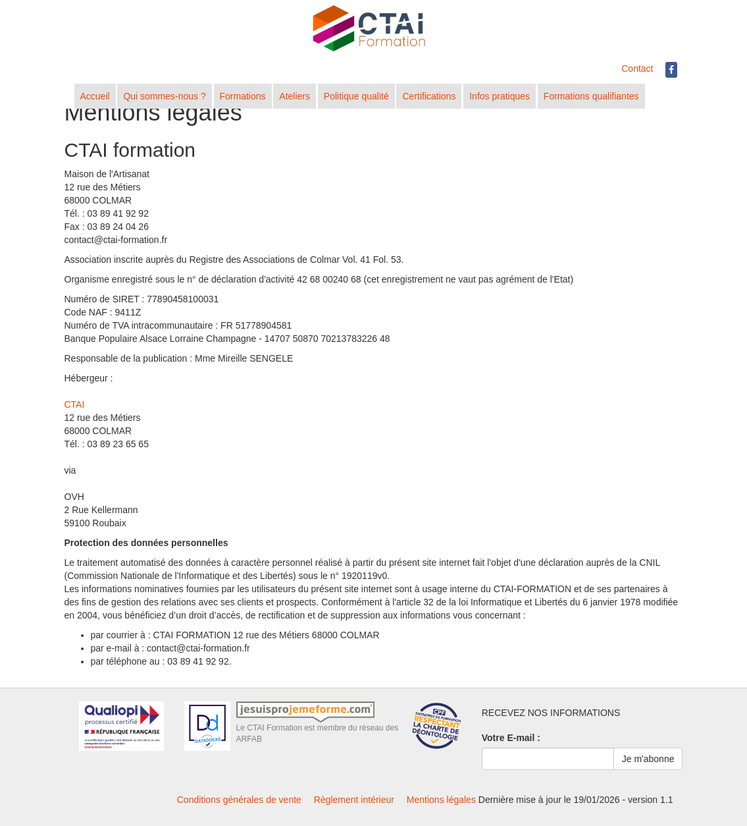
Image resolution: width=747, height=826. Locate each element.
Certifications (428, 96)
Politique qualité (356, 96)
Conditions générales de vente (239, 799)
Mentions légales (441, 799)
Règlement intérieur (354, 799)
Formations (243, 96)
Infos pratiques (499, 96)
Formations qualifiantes (591, 96)
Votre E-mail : (511, 737)
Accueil (95, 96)
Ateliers (294, 96)
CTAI (74, 404)
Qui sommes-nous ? (164, 96)
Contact (637, 68)
